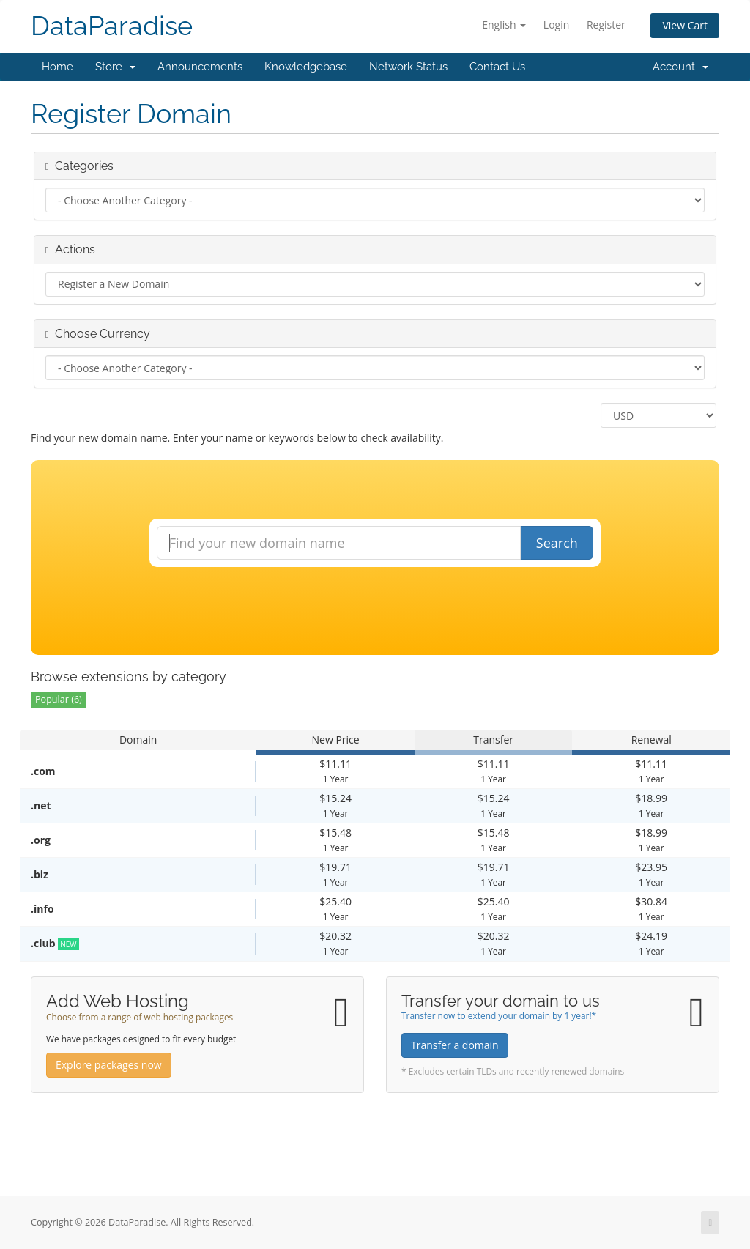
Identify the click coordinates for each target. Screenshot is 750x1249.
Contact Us (497, 66)
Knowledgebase (305, 66)
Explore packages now (109, 1065)
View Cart (685, 25)
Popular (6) (58, 699)
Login (556, 24)
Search (557, 543)
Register (606, 24)
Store (115, 66)
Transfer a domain (455, 1045)
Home (57, 66)
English (504, 24)
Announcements (199, 66)
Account (680, 66)
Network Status (408, 66)
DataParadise (112, 26)
